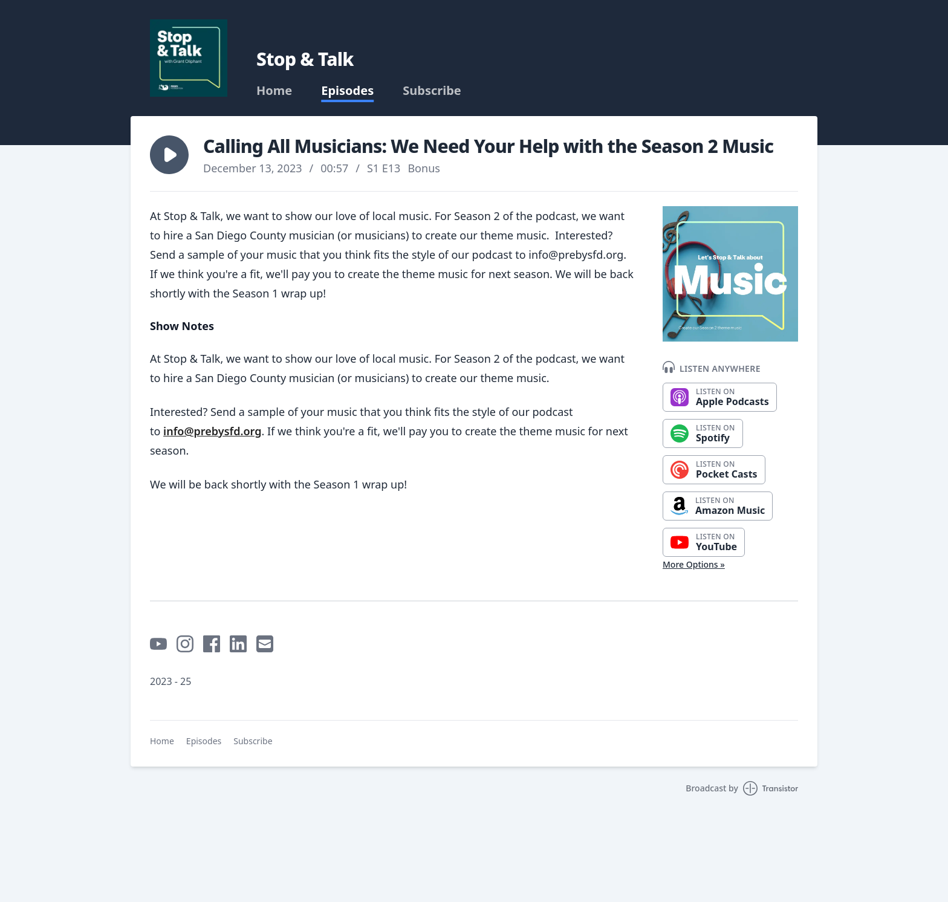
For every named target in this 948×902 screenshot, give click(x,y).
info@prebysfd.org (212, 431)
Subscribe (432, 91)
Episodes (347, 91)
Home (274, 91)
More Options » (694, 564)
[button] (169, 154)
